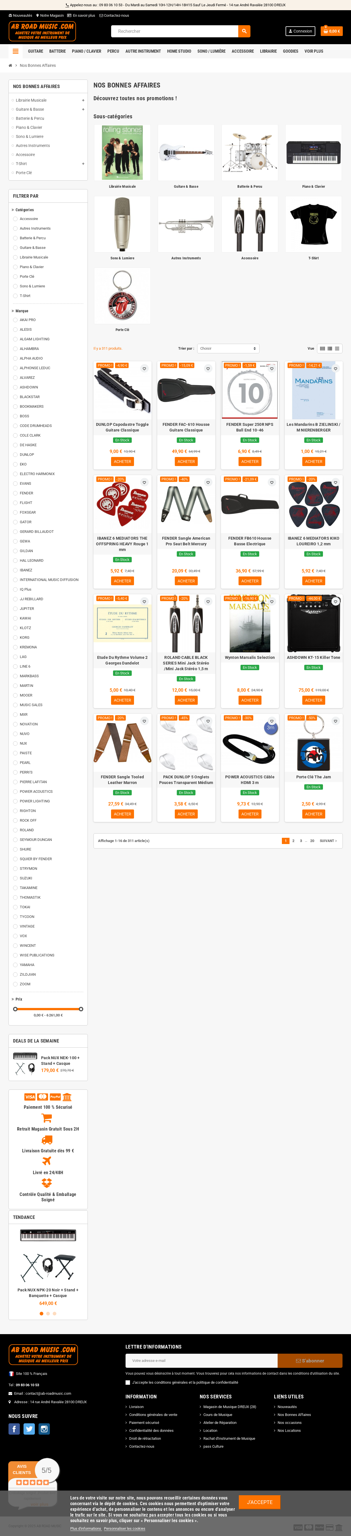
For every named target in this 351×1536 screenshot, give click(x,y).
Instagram (44, 1429)
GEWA (25, 541)
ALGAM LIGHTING (35, 339)
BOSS (24, 416)
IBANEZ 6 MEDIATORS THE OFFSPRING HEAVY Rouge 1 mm (122, 544)
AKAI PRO (28, 320)
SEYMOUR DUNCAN (36, 840)
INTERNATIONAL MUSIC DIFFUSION (49, 580)
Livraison (136, 1407)
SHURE (25, 849)
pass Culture (213, 1446)
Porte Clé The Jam (313, 779)
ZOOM (25, 984)
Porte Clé (27, 276)
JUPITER (27, 608)
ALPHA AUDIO (31, 358)
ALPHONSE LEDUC (35, 368)
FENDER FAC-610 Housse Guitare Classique (186, 427)
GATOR (25, 522)
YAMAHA (27, 965)
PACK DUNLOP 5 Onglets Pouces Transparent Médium (186, 782)
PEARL (25, 762)
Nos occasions (290, 1422)
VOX (23, 936)
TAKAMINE (28, 888)
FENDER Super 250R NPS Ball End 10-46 (249, 427)
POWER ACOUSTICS (36, 791)
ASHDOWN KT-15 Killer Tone (314, 659)
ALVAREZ (27, 377)
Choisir (205, 348)
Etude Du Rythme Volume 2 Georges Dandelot (122, 662)
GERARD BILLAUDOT (37, 531)
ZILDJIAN (28, 974)
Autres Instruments (35, 228)
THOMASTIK (30, 897)
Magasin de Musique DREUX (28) (229, 1407)
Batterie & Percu (33, 238)
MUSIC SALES (31, 705)
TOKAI (25, 907)
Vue (311, 348)
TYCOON (27, 917)
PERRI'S (26, 772)
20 (312, 843)
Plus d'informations (86, 1528)
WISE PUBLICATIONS (37, 955)
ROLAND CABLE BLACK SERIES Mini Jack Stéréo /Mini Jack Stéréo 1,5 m (186, 664)
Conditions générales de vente (153, 1415)
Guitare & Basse (33, 247)
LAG (23, 657)
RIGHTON (28, 811)
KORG (24, 637)
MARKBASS (29, 676)
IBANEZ (26, 570)
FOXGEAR (28, 512)
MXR (23, 714)
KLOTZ (25, 628)
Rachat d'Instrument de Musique (229, 1438)
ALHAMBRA (29, 349)
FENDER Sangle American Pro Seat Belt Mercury (186, 542)
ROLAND (27, 830)
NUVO (24, 734)
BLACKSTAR (30, 397)
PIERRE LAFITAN (33, 782)
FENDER (26, 493)
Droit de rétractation (145, 1438)
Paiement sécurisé (144, 1422)
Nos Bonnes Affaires (294, 1415)
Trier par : (186, 348)
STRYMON (28, 868)
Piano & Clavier (32, 267)
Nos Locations (289, 1430)
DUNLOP (27, 454)
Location (210, 1430)
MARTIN (26, 685)
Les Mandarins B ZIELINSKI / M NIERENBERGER (314, 427)
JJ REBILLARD (31, 599)
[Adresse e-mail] (201, 1361)
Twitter (29, 1429)
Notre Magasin (50, 15)
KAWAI (25, 618)
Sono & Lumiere (32, 286)
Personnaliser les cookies (124, 1528)
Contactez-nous (114, 15)
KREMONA (28, 647)
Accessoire (29, 219)
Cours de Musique (217, 1415)
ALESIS (26, 329)
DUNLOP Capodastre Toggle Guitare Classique (122, 427)
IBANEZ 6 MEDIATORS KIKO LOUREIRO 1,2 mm (313, 542)
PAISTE (26, 753)
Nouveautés (20, 15)
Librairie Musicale (34, 257)
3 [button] (54, 1313)
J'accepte (260, 1502)
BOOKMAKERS (32, 406)
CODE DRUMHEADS (36, 426)
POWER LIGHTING (35, 801)
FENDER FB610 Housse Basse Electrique (249, 542)
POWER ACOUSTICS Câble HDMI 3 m (250, 782)
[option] (48, 1267)
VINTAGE (27, 926)
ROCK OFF (28, 820)
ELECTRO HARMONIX (37, 474)
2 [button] (48, 1313)
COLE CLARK (30, 435)
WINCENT (28, 945)
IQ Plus (25, 589)
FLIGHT (26, 503)
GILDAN (26, 551)
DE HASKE (28, 445)
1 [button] (41, 1313)
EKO (23, 464)
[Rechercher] (180, 31)
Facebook (14, 1429)
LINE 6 (25, 666)
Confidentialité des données (151, 1430)
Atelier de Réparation (220, 1422)
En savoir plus (84, 15)
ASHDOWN (29, 387)
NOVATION (29, 724)
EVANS (25, 483)
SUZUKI (26, 878)
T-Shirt (25, 296)
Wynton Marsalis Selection (250, 659)
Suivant (329, 843)
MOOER (26, 695)
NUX (23, 743)
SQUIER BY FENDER (36, 859)
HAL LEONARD (32, 560)
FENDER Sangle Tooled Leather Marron (122, 782)
